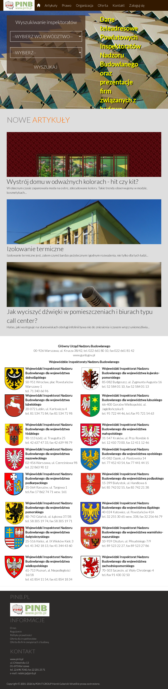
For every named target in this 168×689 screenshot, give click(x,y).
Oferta (103, 5)
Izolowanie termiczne (35, 248)
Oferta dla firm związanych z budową (29, 642)
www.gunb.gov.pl (84, 355)
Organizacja (84, 5)
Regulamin (16, 631)
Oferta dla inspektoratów (23, 638)
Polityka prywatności (21, 635)
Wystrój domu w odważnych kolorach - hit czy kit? (72, 181)
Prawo (66, 5)
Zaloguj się (137, 5)
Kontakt (119, 5)
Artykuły (51, 5)
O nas (13, 627)
